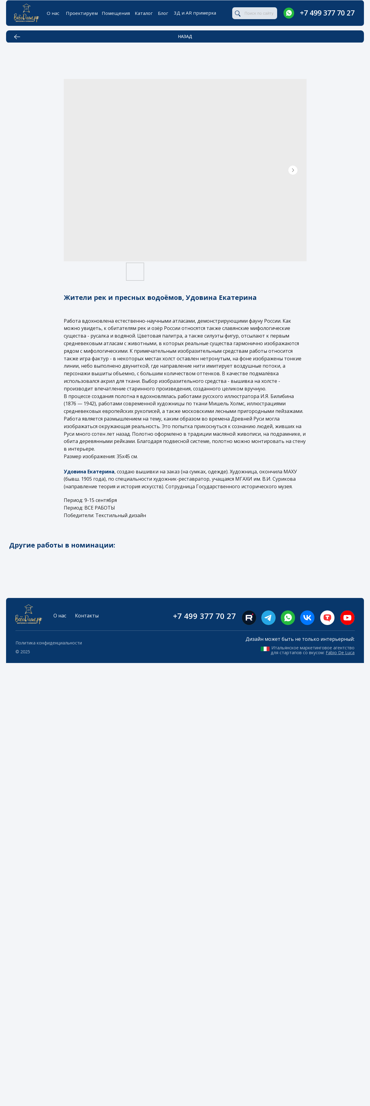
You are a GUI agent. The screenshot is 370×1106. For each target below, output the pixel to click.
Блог (163, 13)
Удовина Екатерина (89, 471)
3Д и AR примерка (195, 13)
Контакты (87, 615)
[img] (288, 13)
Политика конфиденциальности (48, 643)
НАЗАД (185, 36)
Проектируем (82, 13)
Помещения (116, 13)
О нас (53, 13)
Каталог (144, 13)
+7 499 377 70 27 (327, 13)
